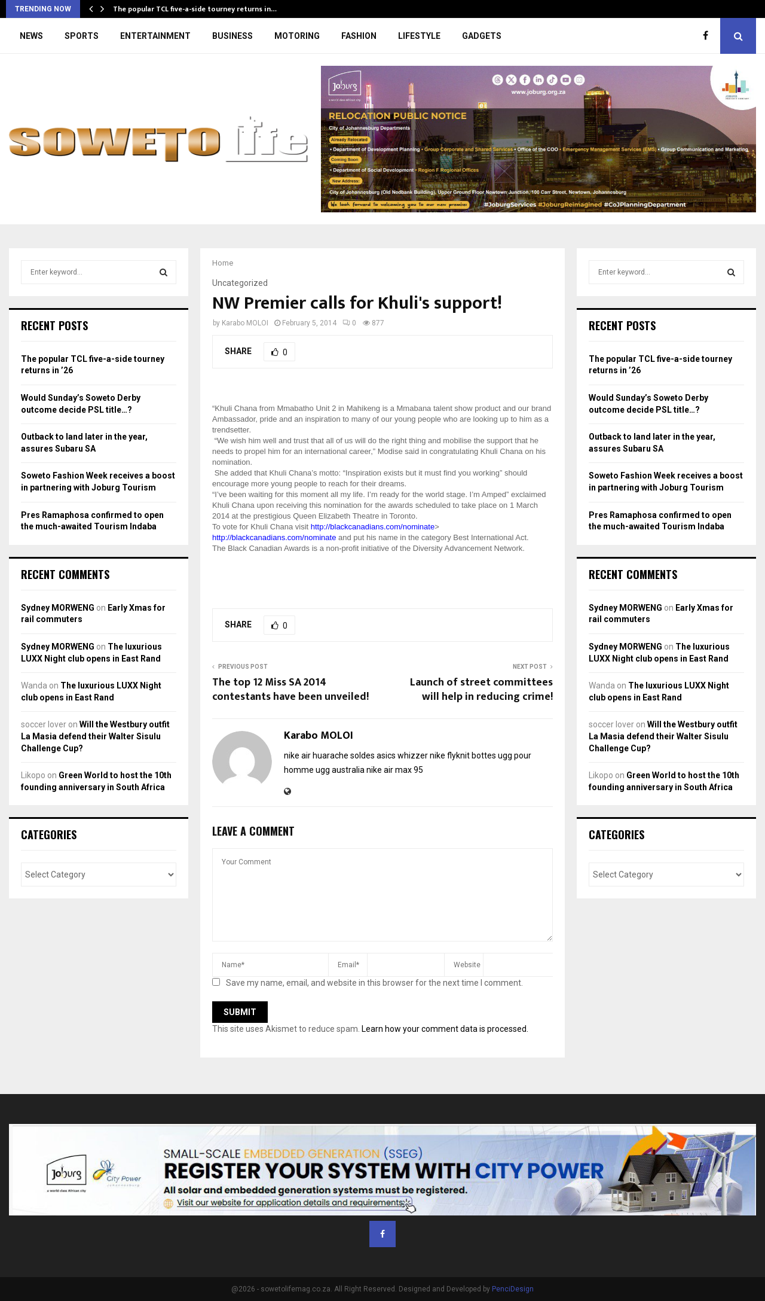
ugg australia (340, 770)
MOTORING (297, 36)
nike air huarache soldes (329, 755)
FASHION (359, 36)
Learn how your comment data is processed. (445, 1029)
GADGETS (481, 36)
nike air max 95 (394, 770)
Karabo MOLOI (245, 323)
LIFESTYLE (419, 36)
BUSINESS (232, 36)
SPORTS (82, 36)
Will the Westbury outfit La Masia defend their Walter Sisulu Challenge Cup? (95, 736)
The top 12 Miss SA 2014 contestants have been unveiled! (290, 690)
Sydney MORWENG (57, 608)
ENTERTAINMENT (155, 36)
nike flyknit (450, 755)
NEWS (31, 36)
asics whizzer (402, 755)
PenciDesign (513, 1289)
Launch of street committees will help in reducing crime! (481, 690)
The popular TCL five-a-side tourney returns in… (195, 9)
